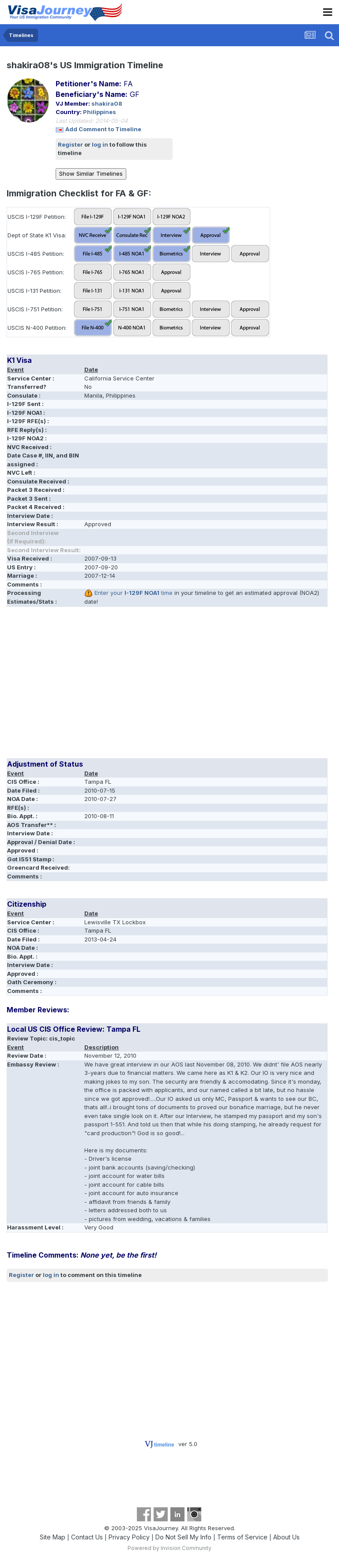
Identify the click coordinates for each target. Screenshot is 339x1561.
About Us (286, 1537)
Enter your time (133, 592)
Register (70, 144)
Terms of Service (242, 1537)
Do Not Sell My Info (183, 1537)
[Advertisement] (110, 685)
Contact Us (87, 1537)
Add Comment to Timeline (103, 129)
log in (100, 144)
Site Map (52, 1537)
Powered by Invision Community (169, 1548)
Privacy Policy (129, 1537)
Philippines (99, 111)
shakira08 (106, 103)
